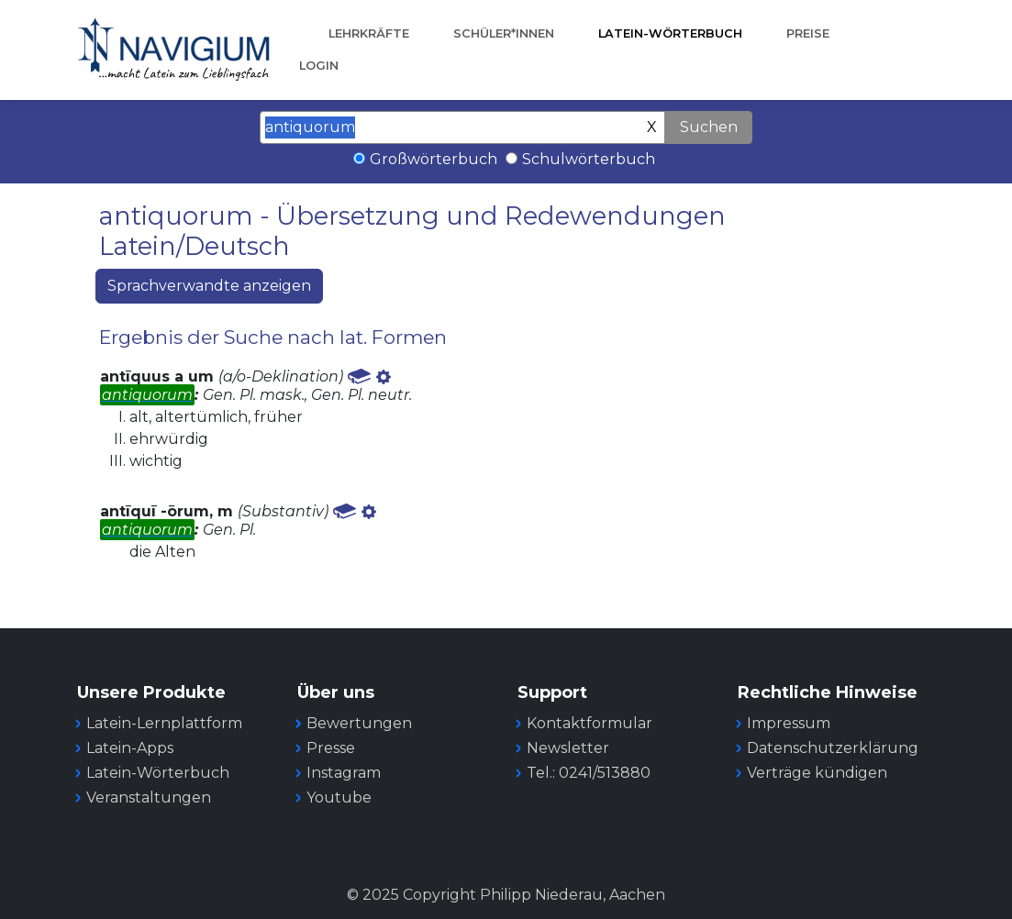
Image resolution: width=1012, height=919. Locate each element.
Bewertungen (359, 723)
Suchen (709, 127)
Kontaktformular (589, 723)
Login (319, 65)
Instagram (343, 772)
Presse (330, 748)
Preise (807, 33)
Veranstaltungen (148, 797)
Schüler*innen (503, 33)
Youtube (339, 797)
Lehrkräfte (368, 33)
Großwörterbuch (433, 159)
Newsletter (568, 748)
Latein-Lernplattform (164, 723)
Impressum (788, 723)
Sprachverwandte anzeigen (209, 285)
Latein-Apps (129, 748)
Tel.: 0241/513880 (589, 772)
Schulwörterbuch (588, 159)
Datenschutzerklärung (832, 748)
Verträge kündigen (817, 772)
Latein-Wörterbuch (670, 33)
